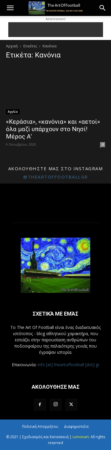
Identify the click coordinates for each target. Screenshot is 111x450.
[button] (10, 8)
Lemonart (81, 436)
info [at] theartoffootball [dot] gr (68, 364)
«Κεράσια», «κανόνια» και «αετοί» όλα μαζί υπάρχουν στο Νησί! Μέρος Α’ (53, 129)
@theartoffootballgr (55, 177)
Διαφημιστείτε (76, 426)
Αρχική (12, 46)
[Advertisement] (55, 29)
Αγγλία (13, 112)
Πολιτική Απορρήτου (40, 426)
